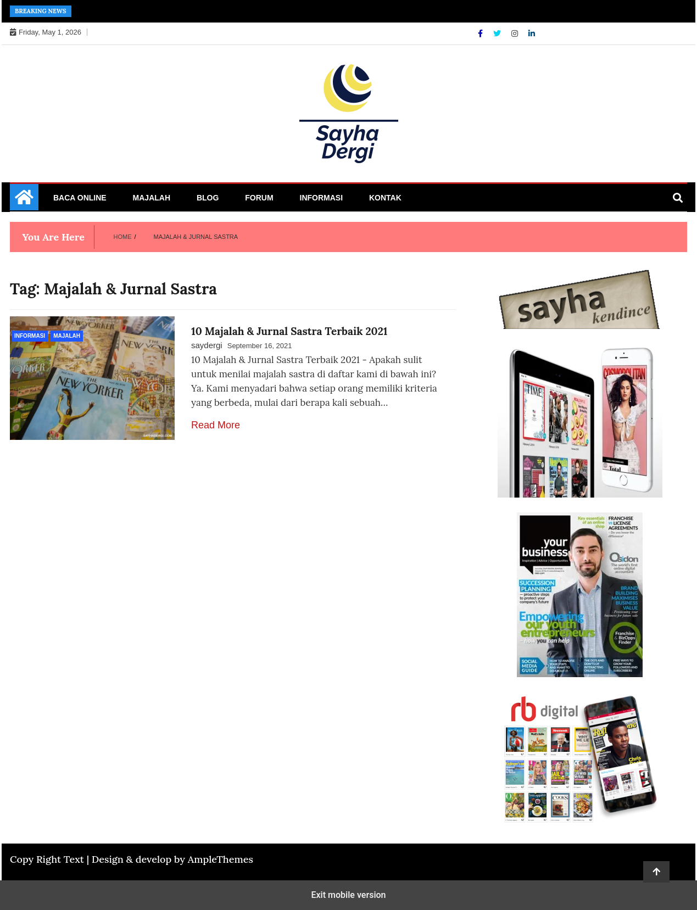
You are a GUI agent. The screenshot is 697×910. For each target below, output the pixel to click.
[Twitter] (498, 33)
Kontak (385, 197)
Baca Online (80, 197)
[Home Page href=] (24, 201)
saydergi (206, 345)
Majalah (151, 197)
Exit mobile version (348, 895)
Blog (208, 197)
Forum (259, 197)
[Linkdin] (531, 33)
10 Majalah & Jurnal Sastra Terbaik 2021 (289, 331)
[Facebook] (481, 33)
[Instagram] (515, 33)
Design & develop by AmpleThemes (172, 859)
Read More (215, 425)
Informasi (321, 197)
